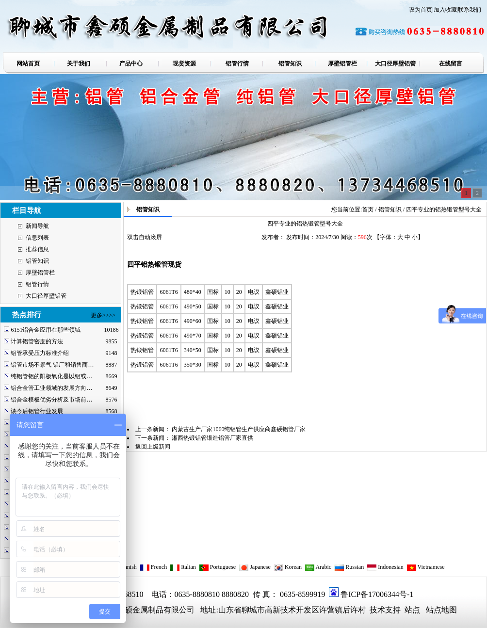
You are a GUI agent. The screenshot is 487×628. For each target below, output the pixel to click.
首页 (367, 209)
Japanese (255, 567)
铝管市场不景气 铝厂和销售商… (52, 364)
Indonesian (385, 567)
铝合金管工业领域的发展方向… (51, 388)
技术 (376, 610)
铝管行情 (37, 284)
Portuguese (217, 567)
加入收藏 (445, 9)
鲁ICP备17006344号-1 (377, 594)
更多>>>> (103, 315)
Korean (288, 567)
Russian (349, 567)
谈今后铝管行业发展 (37, 411)
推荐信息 (37, 249)
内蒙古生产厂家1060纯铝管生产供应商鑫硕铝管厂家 (239, 429)
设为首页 (420, 9)
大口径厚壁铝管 (46, 295)
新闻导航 (37, 226)
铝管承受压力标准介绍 (40, 353)
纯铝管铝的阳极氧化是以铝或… (51, 376)
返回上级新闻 (152, 446)
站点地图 (441, 610)
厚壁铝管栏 (40, 272)
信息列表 (37, 237)
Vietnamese (425, 567)
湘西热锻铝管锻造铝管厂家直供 (212, 438)
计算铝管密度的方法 (37, 341)
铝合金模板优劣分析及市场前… (51, 399)
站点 (412, 610)
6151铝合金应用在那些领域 (46, 329)
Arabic (318, 567)
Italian (183, 567)
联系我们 (469, 9)
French (153, 567)
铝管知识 (37, 261)
